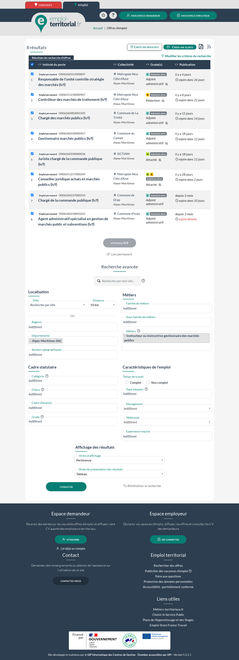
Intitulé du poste (52, 64)
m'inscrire (70, 539)
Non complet (159, 382)
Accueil (98, 28)
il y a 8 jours (183, 95)
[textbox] (57, 305)
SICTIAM (121, 154)
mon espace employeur (193, 15)
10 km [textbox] (94, 305)
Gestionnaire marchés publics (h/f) (65, 138)
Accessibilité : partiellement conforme (168, 587)
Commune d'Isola (126, 213)
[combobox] (57, 304)
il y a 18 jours (184, 133)
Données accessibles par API (154, 654)
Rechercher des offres (168, 565)
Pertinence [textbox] (83, 460)
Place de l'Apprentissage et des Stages (168, 620)
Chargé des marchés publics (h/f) (64, 118)
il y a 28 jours (184, 174)
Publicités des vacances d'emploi (166, 571)
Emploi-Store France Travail (168, 625)
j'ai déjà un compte (70, 548)
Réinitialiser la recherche (142, 486)
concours (43, 5)
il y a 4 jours (183, 74)
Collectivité (123, 64)
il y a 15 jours (184, 113)
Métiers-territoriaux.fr (168, 609)
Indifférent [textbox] (130, 408)
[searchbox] (72, 327)
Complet (135, 382)
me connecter (168, 539)
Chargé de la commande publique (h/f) (68, 200)
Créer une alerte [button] (180, 47)
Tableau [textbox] (81, 474)
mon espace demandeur (143, 15)
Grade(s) (154, 64)
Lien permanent (119, 254)
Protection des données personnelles (168, 581)
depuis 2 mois (184, 195)
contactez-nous (71, 581)
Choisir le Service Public (168, 614)
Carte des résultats (144, 47)
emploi (81, 5)
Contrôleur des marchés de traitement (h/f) (72, 99)
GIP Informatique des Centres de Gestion (111, 654)
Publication (185, 64)
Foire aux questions (168, 576)
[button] (143, 280)
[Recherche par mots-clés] (121, 281)
